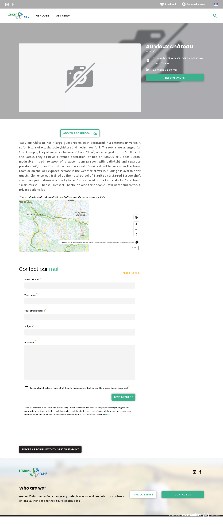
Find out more (143, 501)
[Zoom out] (136, 229)
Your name (30, 295)
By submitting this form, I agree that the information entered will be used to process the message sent (79, 394)
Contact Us (183, 501)
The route (41, 16)
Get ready (63, 16)
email (107, 421)
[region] (80, 226)
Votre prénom (31, 279)
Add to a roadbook (76, 133)
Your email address (34, 311)
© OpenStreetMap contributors (117, 242)
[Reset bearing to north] (136, 234)
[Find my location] (136, 217)
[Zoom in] (136, 224)
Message (29, 342)
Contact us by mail (165, 69)
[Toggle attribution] (137, 242)
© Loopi (131, 242)
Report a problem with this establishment (50, 455)
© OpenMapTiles (100, 242)
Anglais (216, 4)
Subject (28, 326)
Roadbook (170, 4)
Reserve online (174, 77)
